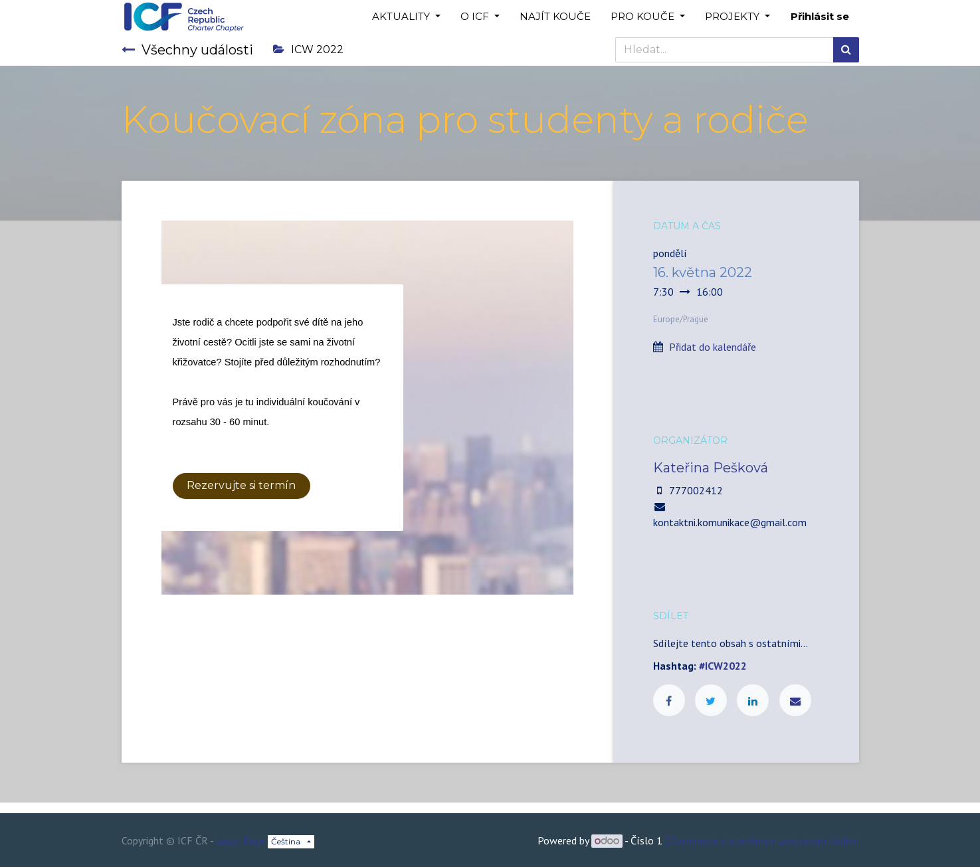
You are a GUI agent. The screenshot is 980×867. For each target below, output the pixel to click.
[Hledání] (846, 49)
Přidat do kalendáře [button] (712, 346)
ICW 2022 (308, 49)
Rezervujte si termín (241, 485)
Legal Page (240, 840)
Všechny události (187, 50)
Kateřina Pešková (710, 468)
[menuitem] (555, 17)
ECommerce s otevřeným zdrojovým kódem (762, 840)
